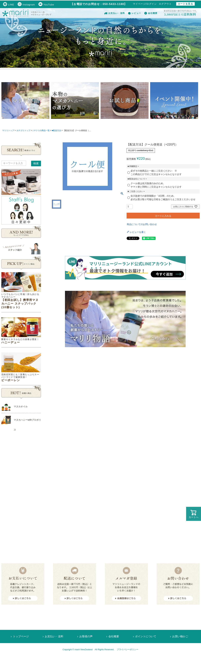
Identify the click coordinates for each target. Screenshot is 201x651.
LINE (8, 4)
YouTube (46, 4)
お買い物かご (180, 636)
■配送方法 (56, 130)
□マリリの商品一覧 (40, 130)
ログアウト (165, 3)
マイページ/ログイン (145, 3)
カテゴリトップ (23, 130)
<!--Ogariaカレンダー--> (21, 490)
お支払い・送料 (114, 13)
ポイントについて (145, 636)
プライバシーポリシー (127, 649)
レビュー (134, 13)
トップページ (21, 636)
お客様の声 (86, 636)
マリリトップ (8, 130)
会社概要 (150, 13)
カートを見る (185, 3)
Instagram (26, 4)
